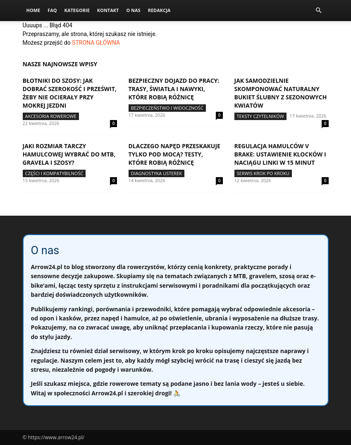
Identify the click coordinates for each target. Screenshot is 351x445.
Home (33, 10)
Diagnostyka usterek (156, 173)
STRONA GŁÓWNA (96, 42)
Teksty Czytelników (260, 116)
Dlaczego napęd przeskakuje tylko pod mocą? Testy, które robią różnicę (174, 154)
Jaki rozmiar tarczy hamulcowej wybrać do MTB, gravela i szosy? (69, 154)
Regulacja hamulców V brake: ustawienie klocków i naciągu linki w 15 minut (280, 154)
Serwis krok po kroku (263, 173)
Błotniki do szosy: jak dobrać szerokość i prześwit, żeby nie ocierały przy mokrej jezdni (70, 93)
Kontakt (108, 10)
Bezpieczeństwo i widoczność (167, 108)
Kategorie (77, 10)
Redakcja (159, 10)
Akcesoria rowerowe (50, 116)
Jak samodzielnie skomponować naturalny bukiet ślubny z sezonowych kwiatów (280, 93)
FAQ (52, 10)
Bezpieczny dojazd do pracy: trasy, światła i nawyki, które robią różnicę (174, 89)
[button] (319, 10)
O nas (133, 10)
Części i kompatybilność (54, 173)
